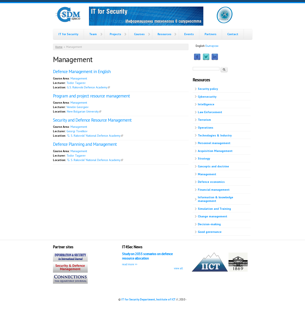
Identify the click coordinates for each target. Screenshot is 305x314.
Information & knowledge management (215, 199)
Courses (139, 34)
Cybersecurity (207, 97)
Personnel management (214, 143)
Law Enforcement (210, 112)
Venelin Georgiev (78, 107)
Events (189, 34)
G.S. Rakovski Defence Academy (88, 87)
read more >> (129, 264)
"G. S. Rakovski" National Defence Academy (95, 136)
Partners (210, 34)
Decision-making (209, 224)
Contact (232, 34)
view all (178, 268)
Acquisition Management (215, 151)
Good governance (210, 232)
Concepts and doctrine (213, 166)
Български (211, 46)
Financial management (214, 190)
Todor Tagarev (76, 83)
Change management (212, 216)
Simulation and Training (214, 209)
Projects (115, 34)
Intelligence (206, 104)
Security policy (208, 89)
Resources (164, 34)
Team (93, 34)
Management (79, 78)
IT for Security (68, 34)
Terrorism (204, 120)
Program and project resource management (91, 96)
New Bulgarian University (84, 111)
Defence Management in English (82, 71)
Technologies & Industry (215, 135)
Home (58, 47)
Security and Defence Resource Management (92, 120)
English (200, 46)
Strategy (204, 158)
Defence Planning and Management (85, 144)
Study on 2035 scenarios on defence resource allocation (147, 256)
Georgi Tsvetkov (77, 131)
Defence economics (211, 182)
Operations (205, 127)
